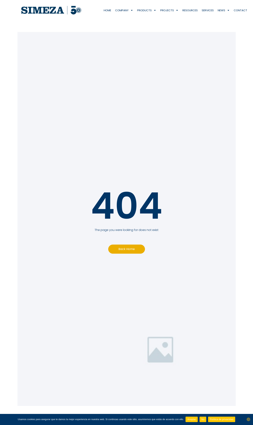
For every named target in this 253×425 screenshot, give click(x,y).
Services (208, 10)
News (224, 10)
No (202, 419)
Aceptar (191, 419)
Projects (169, 10)
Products (146, 10)
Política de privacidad (221, 419)
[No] (248, 419)
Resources (190, 10)
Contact (240, 10)
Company (124, 10)
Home (107, 10)
